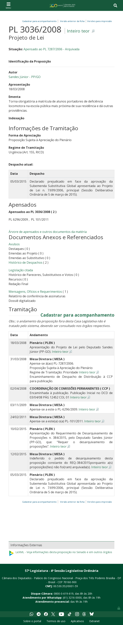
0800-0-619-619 (63, 593)
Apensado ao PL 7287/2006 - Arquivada (51, 49)
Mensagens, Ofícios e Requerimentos (35, 291)
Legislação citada (21, 270)
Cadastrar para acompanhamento (40, 21)
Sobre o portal (32, 621)
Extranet (94, 621)
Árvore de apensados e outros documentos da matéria (48, 232)
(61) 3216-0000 (72, 597)
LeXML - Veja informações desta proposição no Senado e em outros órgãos (60, 553)
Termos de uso (55, 621)
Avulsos (14, 244)
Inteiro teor (78, 31)
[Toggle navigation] (8, 5)
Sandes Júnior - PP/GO (25, 77)
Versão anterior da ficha (72, 21)
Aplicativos (77, 621)
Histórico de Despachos (25, 262)
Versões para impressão (99, 21)
